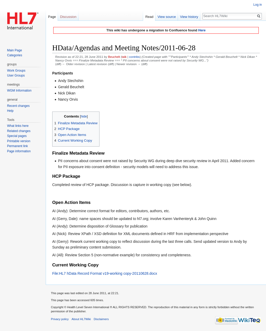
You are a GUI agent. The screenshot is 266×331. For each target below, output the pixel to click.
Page (52, 17)
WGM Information (19, 90)
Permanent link (17, 146)
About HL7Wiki (81, 319)
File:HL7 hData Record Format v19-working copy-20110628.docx (104, 273)
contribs (134, 56)
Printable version (18, 141)
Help (10, 111)
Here (201, 30)
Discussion (68, 17)
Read (149, 17)
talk (124, 56)
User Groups (16, 75)
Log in (257, 4)
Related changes (18, 131)
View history (189, 17)
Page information (19, 151)
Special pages (16, 136)
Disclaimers (101, 319)
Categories (14, 55)
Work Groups (16, 70)
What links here (18, 126)
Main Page (14, 50)
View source (166, 17)
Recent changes (18, 106)
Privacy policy (60, 319)
